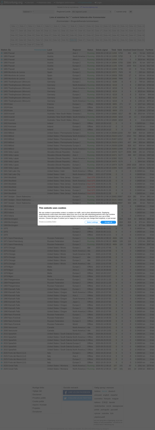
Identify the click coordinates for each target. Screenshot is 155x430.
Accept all (108, 222)
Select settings (92, 222)
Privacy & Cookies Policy (47, 221)
